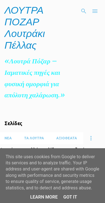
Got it (70, 197)
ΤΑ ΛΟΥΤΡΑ (34, 138)
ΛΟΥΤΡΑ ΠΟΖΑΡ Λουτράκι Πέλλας (24, 27)
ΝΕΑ (8, 138)
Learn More (44, 197)
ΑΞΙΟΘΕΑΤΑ (66, 138)
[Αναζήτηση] (83, 11)
